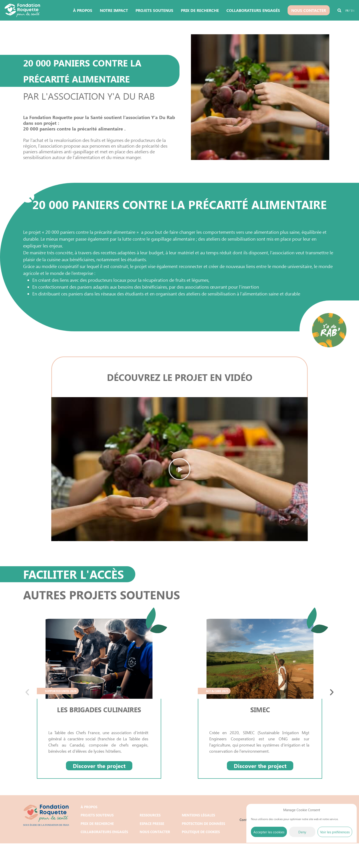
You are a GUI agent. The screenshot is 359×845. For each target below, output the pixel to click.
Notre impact (114, 10)
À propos (82, 10)
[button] (339, 11)
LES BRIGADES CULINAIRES (99, 709)
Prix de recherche (200, 10)
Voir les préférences (335, 832)
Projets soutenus (154, 10)
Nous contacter (308, 10)
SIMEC (260, 709)
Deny (302, 832)
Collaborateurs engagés (253, 10)
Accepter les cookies (268, 832)
